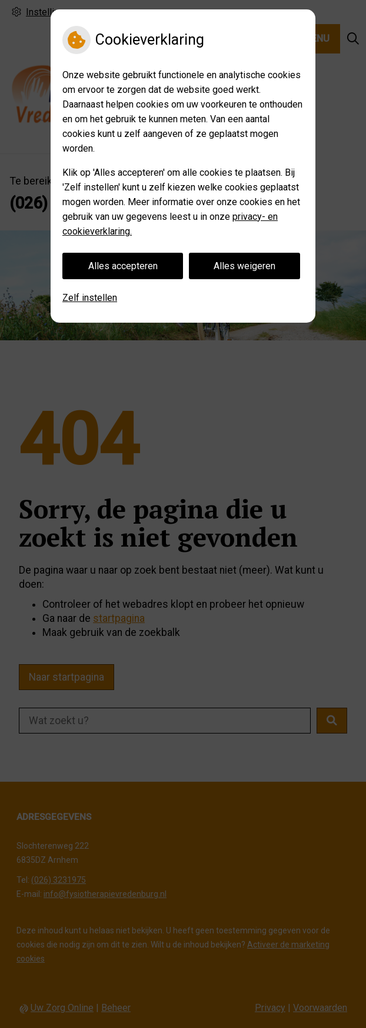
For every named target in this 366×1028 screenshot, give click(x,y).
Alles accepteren (123, 266)
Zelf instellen (89, 297)
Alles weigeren (244, 266)
